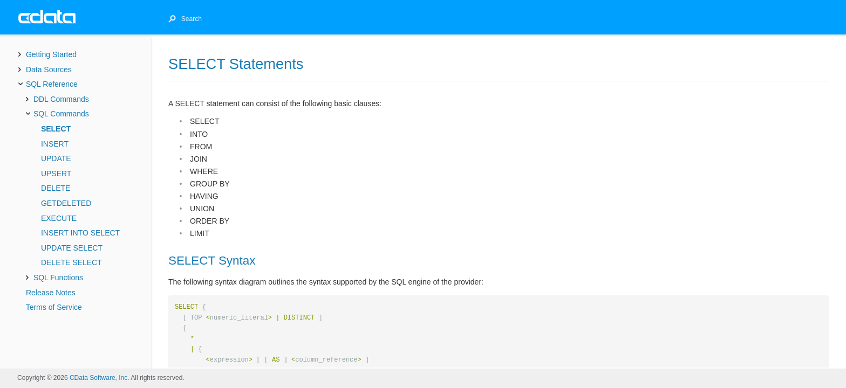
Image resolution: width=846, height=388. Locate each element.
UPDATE (56, 158)
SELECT (56, 128)
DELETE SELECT (71, 262)
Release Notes (51, 292)
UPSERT (56, 173)
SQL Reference (52, 84)
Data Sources (49, 69)
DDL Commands (61, 99)
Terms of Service (54, 307)
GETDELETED (66, 203)
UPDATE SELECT (72, 248)
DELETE (55, 188)
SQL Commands (61, 113)
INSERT (55, 144)
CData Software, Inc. (99, 378)
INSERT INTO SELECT (80, 232)
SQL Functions (58, 277)
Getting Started (51, 54)
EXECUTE (59, 218)
